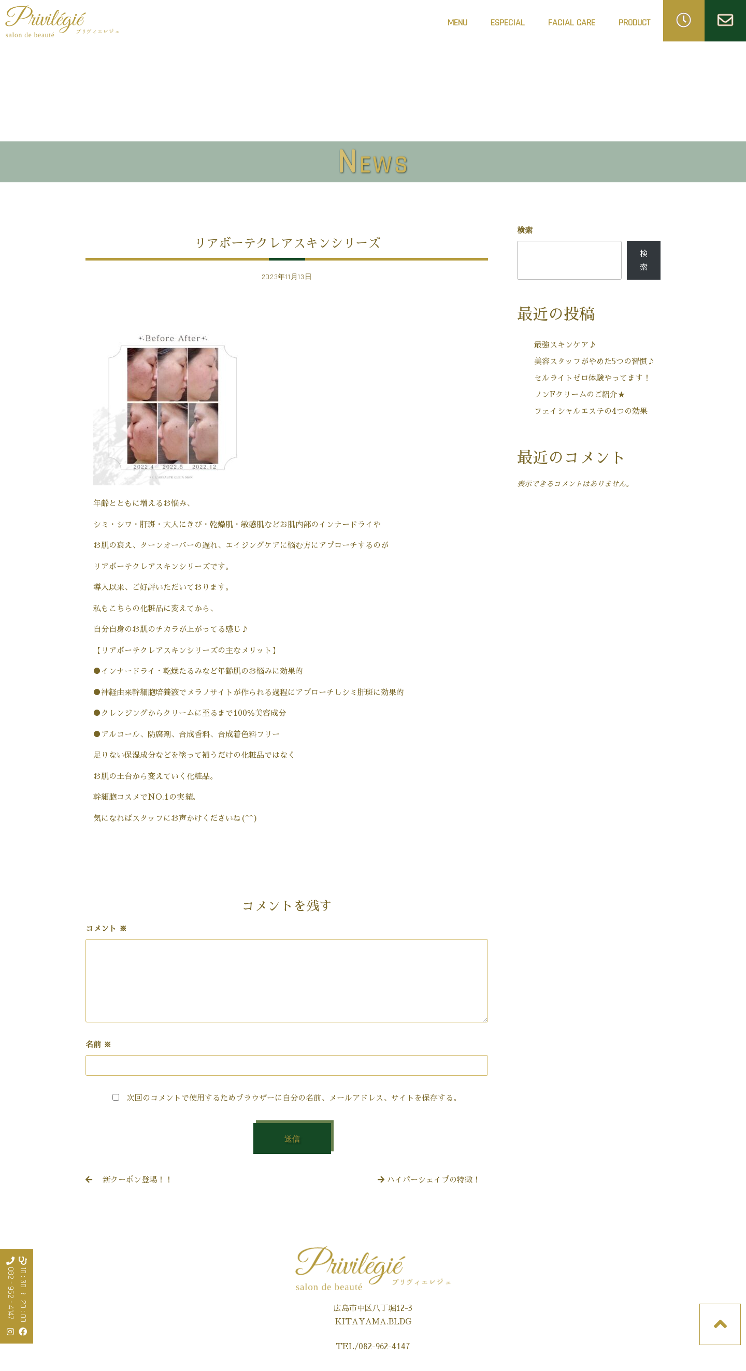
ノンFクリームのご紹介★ (579, 394)
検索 (525, 230)
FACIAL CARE (571, 26)
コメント (106, 928)
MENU (457, 22)
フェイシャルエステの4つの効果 (591, 411)
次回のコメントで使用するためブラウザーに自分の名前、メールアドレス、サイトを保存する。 (294, 1098)
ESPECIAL (508, 22)
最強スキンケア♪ (565, 345)
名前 (98, 1044)
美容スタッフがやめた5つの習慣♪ (594, 361)
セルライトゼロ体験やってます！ (592, 378)
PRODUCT (634, 22)
